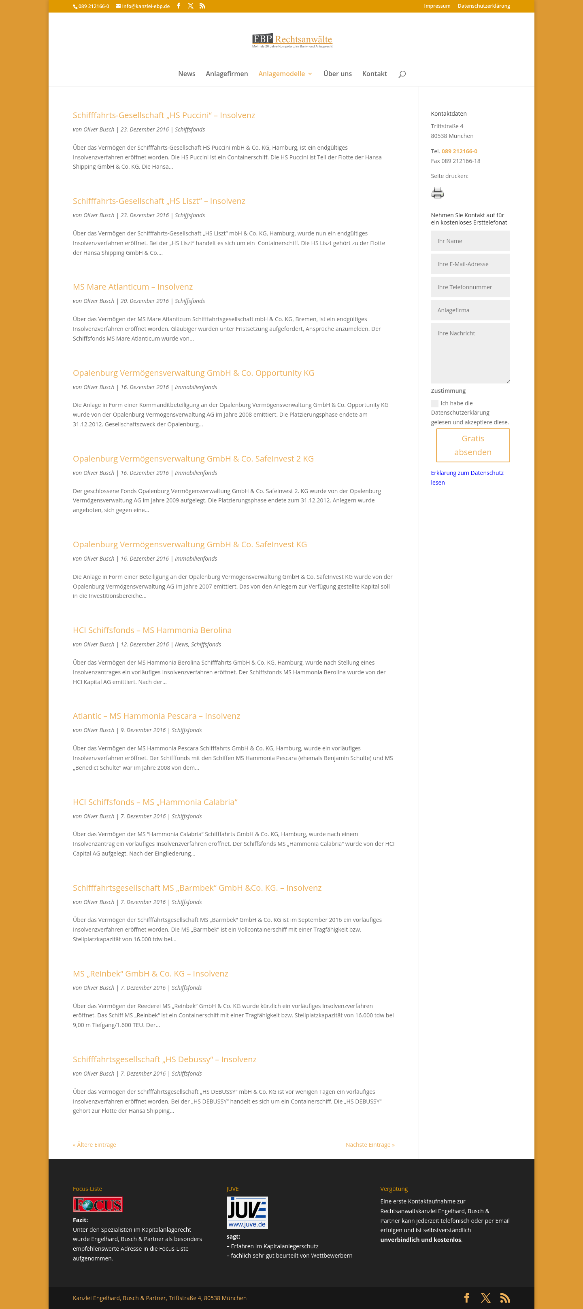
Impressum (437, 6)
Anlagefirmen (227, 74)
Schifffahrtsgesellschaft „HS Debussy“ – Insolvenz (165, 1059)
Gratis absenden (473, 445)
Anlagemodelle (281, 74)
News (187, 74)
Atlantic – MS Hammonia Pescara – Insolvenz (156, 715)
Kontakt (374, 74)
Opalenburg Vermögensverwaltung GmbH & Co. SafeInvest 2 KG (193, 458)
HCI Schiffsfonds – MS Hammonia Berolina (152, 630)
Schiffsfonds (190, 129)
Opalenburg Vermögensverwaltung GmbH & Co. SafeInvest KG (190, 544)
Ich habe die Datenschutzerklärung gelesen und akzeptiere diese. (470, 412)
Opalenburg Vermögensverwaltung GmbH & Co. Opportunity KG (194, 372)
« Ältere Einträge (94, 1144)
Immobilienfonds (196, 387)
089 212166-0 (94, 6)
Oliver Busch (99, 129)
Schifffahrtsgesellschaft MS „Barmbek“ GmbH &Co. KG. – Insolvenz (197, 887)
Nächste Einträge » (370, 1144)
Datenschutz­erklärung (484, 6)
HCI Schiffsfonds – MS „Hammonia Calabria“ (155, 801)
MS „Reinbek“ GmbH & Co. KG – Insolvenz (150, 973)
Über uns (337, 74)
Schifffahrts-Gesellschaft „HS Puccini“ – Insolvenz (164, 115)
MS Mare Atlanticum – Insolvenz (133, 286)
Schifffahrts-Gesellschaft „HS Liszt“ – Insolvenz (159, 200)
